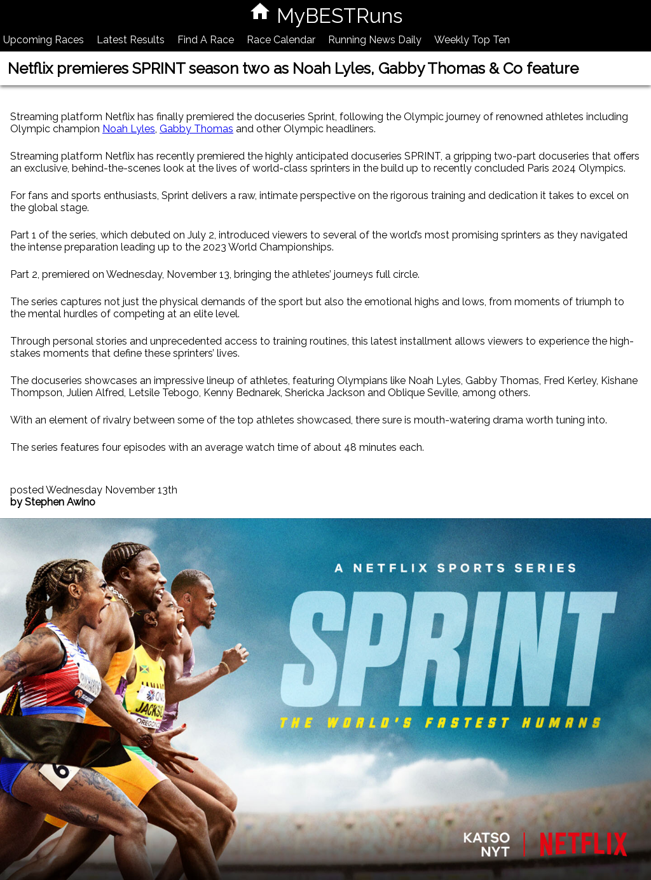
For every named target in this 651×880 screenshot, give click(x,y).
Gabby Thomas (196, 129)
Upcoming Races (43, 40)
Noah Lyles (128, 129)
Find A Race (205, 40)
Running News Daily (374, 40)
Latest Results (131, 40)
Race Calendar (281, 40)
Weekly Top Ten (472, 40)
